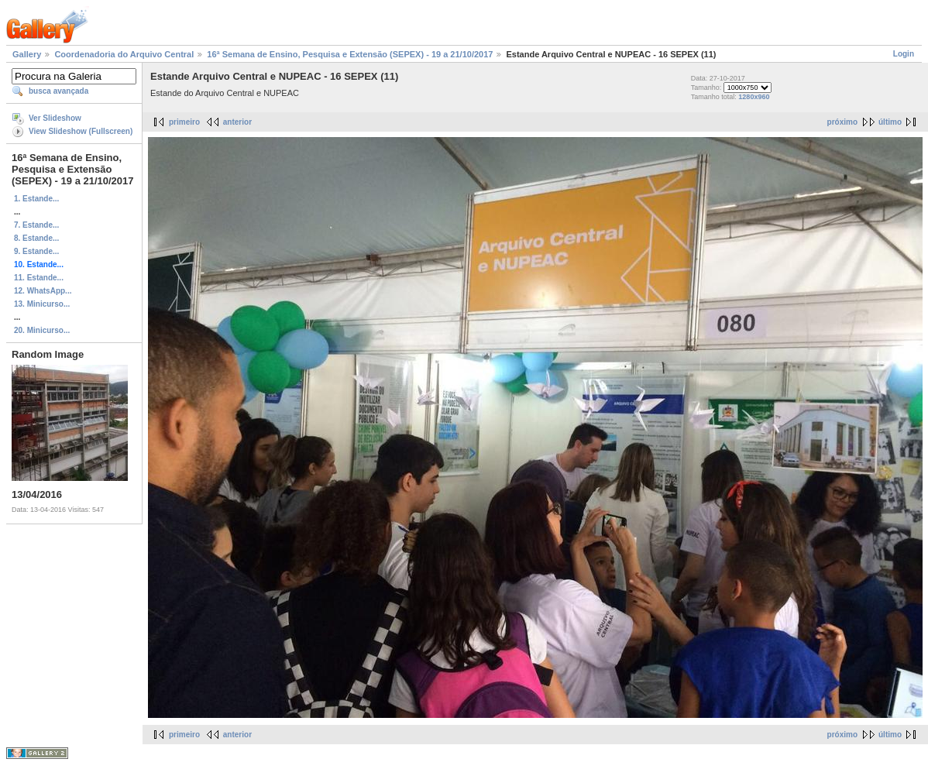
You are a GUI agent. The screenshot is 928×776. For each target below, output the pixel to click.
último (890, 122)
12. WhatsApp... (42, 291)
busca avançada (58, 91)
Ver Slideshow (55, 118)
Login (903, 54)
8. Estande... (36, 238)
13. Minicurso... (42, 304)
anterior (237, 122)
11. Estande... (39, 277)
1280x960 (753, 97)
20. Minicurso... (42, 330)
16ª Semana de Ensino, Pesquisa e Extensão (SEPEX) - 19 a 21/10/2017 (350, 54)
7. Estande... (36, 225)
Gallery (26, 54)
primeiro (184, 122)
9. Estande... (36, 251)
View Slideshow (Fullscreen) (80, 131)
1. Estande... (36, 198)
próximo (842, 122)
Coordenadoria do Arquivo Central (124, 54)
